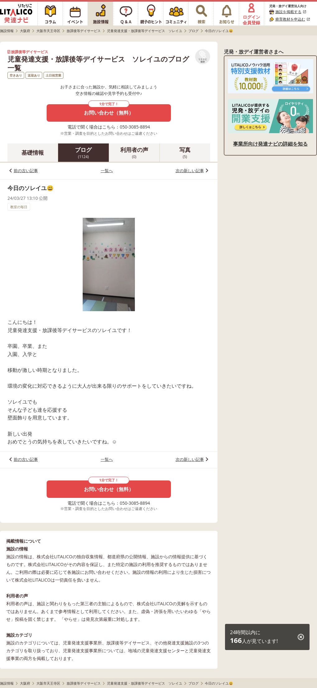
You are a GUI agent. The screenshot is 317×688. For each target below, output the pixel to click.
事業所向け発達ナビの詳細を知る (270, 143)
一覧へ (107, 170)
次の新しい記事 (190, 170)
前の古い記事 (26, 170)
